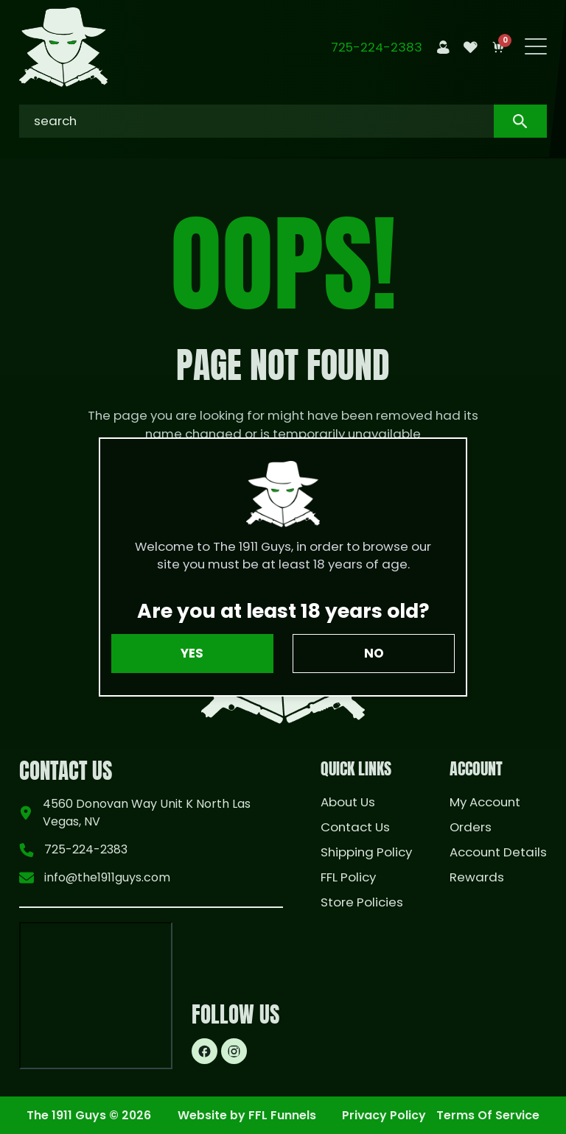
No (374, 653)
